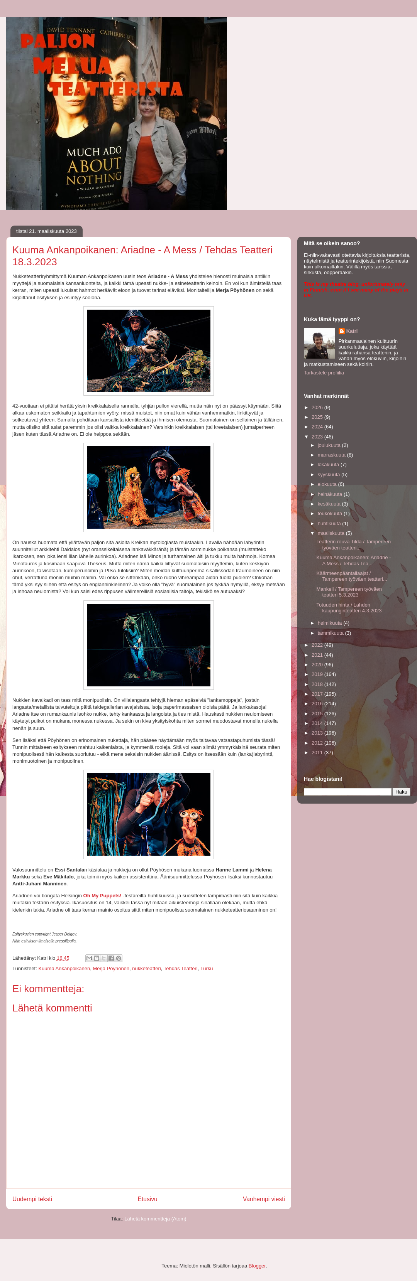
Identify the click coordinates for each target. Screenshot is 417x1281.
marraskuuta (332, 455)
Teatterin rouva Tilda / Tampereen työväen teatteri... (353, 545)
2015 (318, 713)
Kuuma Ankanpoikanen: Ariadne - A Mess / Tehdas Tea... (353, 560)
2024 (318, 427)
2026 (318, 407)
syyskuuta (329, 474)
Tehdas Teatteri (181, 968)
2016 (318, 703)
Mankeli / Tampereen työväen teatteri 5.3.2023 (349, 592)
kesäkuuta (330, 504)
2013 (318, 733)
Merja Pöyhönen (111, 968)
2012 (318, 743)
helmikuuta (330, 623)
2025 (318, 417)
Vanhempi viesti (264, 1199)
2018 (318, 684)
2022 (318, 645)
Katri (352, 331)
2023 (318, 437)
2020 (318, 664)
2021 (318, 655)
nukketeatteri (146, 968)
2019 (318, 674)
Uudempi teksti (32, 1199)
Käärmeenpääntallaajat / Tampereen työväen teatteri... (351, 576)
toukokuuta (331, 513)
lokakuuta (329, 464)
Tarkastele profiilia (324, 373)
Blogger (257, 1266)
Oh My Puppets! (102, 895)
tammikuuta (331, 633)
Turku (206, 968)
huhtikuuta (330, 523)
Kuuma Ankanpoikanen (64, 968)
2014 (318, 723)
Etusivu (148, 1199)
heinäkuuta (331, 494)
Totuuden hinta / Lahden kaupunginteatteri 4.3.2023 (348, 608)
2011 (318, 752)
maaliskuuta (332, 533)
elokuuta (328, 484)
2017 (318, 694)
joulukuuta (330, 445)
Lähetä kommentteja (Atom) (155, 1219)
